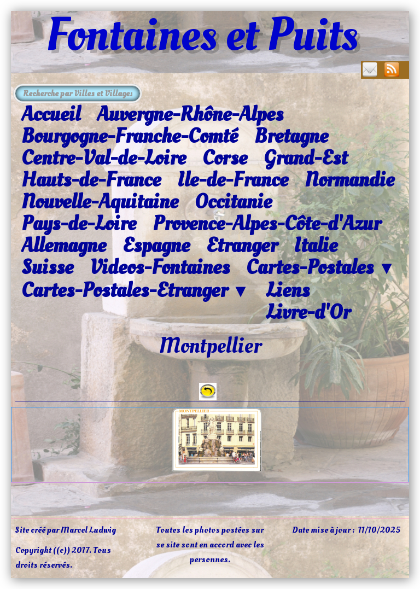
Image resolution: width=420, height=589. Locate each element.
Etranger (241, 245)
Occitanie (233, 202)
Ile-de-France (232, 180)
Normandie (349, 180)
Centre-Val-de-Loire (103, 158)
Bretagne (291, 136)
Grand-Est (305, 158)
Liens (288, 290)
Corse (224, 158)
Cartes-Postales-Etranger (135, 290)
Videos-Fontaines (160, 267)
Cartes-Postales (320, 267)
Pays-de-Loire (78, 224)
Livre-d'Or (308, 312)
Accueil (50, 114)
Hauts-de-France (91, 180)
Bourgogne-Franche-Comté (129, 136)
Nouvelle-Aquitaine (99, 202)
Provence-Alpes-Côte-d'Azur (267, 224)
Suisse (47, 267)
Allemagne (63, 245)
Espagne (156, 245)
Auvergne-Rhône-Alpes (190, 114)
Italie (315, 245)
